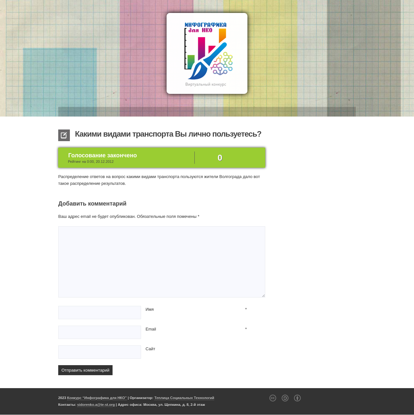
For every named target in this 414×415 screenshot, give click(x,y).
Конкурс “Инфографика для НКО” (97, 398)
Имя (150, 309)
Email (151, 329)
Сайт (150, 348)
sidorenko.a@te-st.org (96, 405)
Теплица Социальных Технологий (184, 398)
